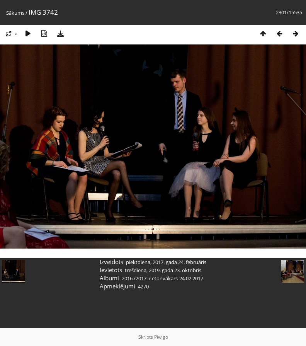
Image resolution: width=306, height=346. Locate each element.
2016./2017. (135, 278)
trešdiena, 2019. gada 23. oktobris (163, 270)
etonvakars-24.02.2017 (177, 278)
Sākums (15, 12)
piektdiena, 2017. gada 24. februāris (166, 262)
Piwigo (161, 337)
